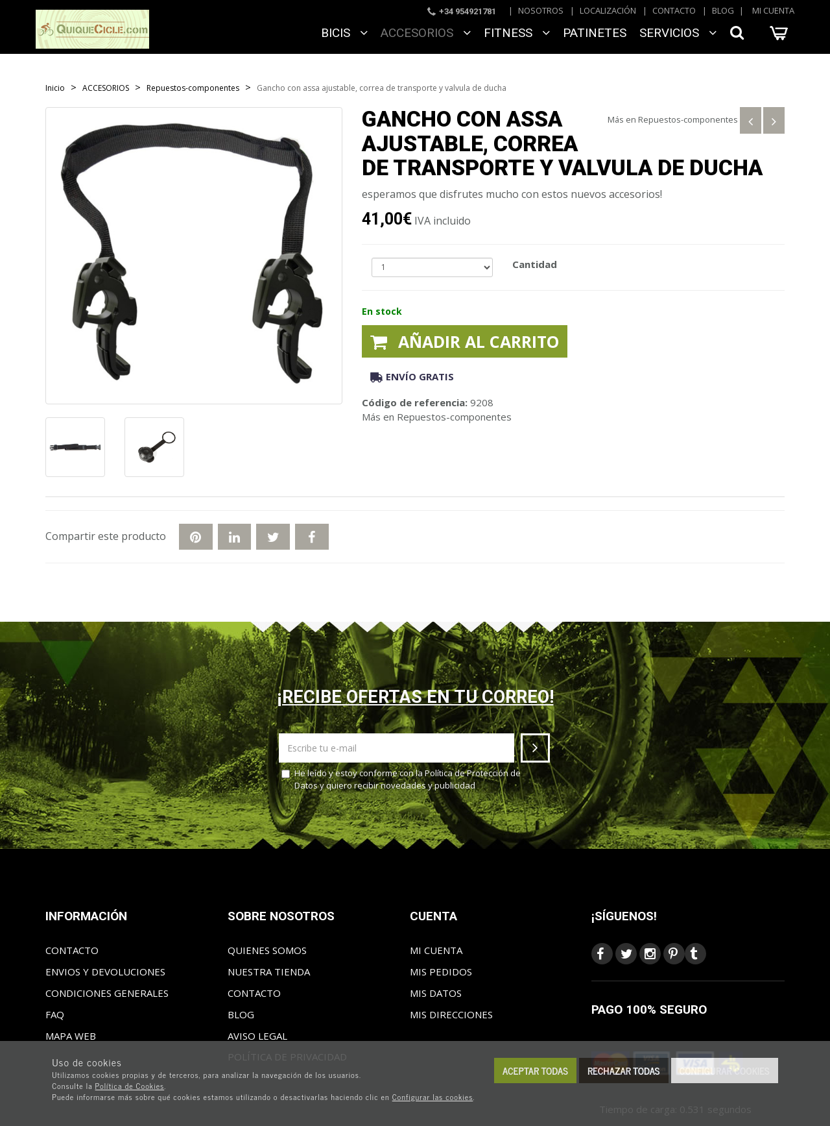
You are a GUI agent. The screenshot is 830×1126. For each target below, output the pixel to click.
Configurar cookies (725, 1070)
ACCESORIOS (426, 32)
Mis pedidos (441, 971)
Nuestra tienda (269, 971)
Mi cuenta (773, 10)
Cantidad (534, 264)
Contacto (674, 10)
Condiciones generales (107, 992)
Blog (723, 10)
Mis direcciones (451, 1014)
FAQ (54, 1014)
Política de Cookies (130, 1085)
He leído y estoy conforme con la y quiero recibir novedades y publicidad (401, 779)
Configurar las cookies (432, 1096)
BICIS (344, 32)
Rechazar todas (623, 1070)
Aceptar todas (535, 1070)
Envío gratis (412, 376)
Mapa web (70, 1035)
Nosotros (540, 10)
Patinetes (594, 32)
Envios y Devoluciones (105, 971)
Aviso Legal (257, 1035)
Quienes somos (267, 950)
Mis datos (436, 992)
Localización (608, 10)
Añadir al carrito (464, 341)
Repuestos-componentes (688, 119)
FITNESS (517, 32)
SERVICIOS (678, 32)
